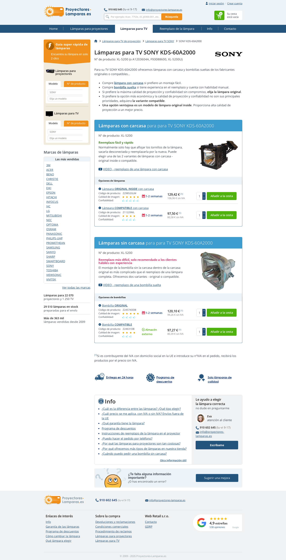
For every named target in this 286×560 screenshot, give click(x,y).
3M (48, 165)
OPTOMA (52, 224)
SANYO (51, 252)
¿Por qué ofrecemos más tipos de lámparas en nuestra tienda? (144, 449)
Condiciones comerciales (111, 526)
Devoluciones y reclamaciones (115, 522)
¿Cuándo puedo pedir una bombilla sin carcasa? (134, 454)
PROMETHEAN (55, 243)
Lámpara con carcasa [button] (126, 189)
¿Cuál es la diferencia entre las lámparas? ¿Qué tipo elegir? (141, 409)
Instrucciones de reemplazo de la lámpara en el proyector (141, 433)
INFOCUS (52, 202)
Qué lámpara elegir (59, 541)
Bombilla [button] (113, 305)
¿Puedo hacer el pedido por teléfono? (127, 438)
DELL (49, 183)
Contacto (151, 522)
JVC (48, 206)
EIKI (48, 188)
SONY (50, 266)
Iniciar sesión (216, 3)
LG (48, 211)
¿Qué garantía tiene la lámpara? (123, 423)
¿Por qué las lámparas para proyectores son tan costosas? (141, 443)
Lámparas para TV (107, 541)
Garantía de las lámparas (62, 526)
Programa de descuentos (119, 428)
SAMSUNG (53, 247)
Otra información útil (173, 460)
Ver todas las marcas (76, 287)
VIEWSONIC (53, 275)
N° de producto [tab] (76, 83)
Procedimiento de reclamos (113, 531)
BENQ (50, 174)
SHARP (50, 256)
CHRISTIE (52, 179)
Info (48, 522)
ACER (49, 170)
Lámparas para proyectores (113, 536)
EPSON (50, 192)
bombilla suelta (125, 87)
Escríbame (217, 445)
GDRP (148, 526)
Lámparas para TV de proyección (121, 41)
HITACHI (51, 197)
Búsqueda (171, 16)
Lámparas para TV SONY (159, 41)
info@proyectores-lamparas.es (162, 10)
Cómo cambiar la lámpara (63, 536)
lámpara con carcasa (128, 83)
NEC (49, 220)
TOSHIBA (52, 270)
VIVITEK (51, 279)
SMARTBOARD (55, 261)
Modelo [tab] (53, 83)
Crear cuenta (234, 3)
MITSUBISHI (54, 215)
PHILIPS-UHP (54, 238)
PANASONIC (54, 234)
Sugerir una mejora (217, 478)
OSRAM (51, 229)
